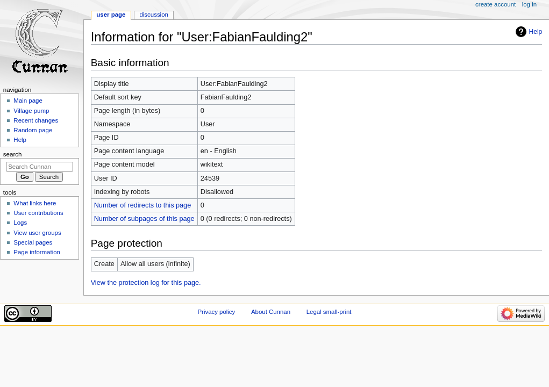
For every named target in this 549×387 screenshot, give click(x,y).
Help (536, 31)
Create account (495, 4)
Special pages (32, 242)
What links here (34, 203)
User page (110, 14)
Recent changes (35, 120)
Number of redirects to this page (142, 205)
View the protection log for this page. (146, 282)
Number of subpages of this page (144, 219)
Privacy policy (216, 312)
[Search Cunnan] (39, 166)
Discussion (153, 14)
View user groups (37, 233)
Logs (20, 222)
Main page (27, 100)
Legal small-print (329, 312)
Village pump (31, 111)
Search (12, 154)
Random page (32, 130)
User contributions (38, 213)
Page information (36, 252)
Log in (529, 4)
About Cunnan (270, 312)
